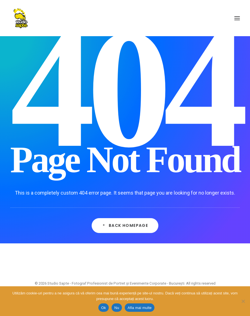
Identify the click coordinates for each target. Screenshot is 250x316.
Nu (116, 308)
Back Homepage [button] (125, 225)
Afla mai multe (140, 308)
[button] (237, 18)
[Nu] (243, 301)
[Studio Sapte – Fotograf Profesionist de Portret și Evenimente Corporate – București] (20, 18)
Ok (103, 308)
